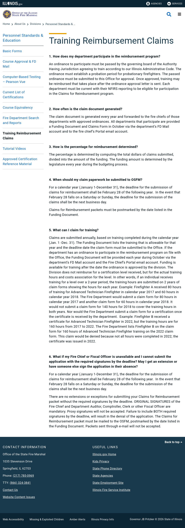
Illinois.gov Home (104, 454)
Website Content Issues (19, 497)
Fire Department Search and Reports (21, 120)
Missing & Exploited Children (47, 519)
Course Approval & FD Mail (19, 64)
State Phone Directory (107, 468)
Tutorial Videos (14, 148)
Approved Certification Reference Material (20, 161)
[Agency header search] (169, 14)
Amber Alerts (77, 519)
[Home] (7, 24)
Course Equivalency (18, 107)
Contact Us (10, 490)
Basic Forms (12, 51)
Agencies (154, 3)
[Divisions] (36, 24)
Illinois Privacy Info (102, 519)
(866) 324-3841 (20, 483)
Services (174, 3)
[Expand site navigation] (179, 14)
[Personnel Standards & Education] (61, 24)
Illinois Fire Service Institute (111, 490)
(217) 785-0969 (23, 475)
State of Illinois (173, 519)
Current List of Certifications (14, 94)
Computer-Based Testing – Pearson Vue (22, 79)
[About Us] (20, 24)
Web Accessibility (13, 519)
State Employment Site (108, 483)
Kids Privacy (101, 461)
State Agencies (103, 475)
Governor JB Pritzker (142, 519)
